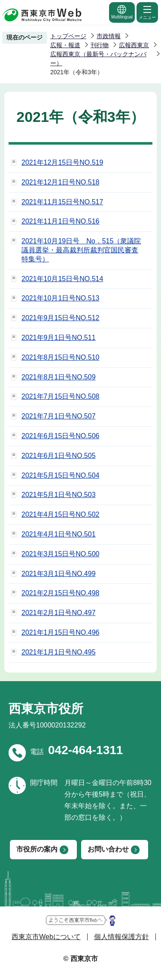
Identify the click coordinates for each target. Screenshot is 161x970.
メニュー (147, 12)
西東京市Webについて (46, 936)
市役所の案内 (37, 849)
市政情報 (109, 36)
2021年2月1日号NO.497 (58, 612)
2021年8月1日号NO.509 (58, 377)
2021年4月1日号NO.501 (58, 534)
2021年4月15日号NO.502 (60, 514)
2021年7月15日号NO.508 (60, 396)
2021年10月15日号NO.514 (62, 278)
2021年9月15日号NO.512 (60, 317)
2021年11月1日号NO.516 (60, 221)
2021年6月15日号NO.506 (60, 436)
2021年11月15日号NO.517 (62, 202)
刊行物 (100, 45)
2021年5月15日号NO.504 (60, 475)
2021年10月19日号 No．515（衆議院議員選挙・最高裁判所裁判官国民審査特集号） (81, 250)
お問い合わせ (108, 849)
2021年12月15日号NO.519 (62, 162)
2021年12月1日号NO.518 (60, 182)
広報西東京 (134, 45)
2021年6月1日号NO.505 (58, 455)
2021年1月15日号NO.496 (60, 632)
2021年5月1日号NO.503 (58, 494)
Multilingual (122, 11)
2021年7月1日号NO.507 (58, 416)
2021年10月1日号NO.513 (60, 298)
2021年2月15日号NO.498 (60, 593)
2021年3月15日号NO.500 (60, 554)
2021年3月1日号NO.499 (58, 573)
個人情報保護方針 (121, 936)
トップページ (68, 36)
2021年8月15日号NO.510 (60, 357)
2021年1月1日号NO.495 (58, 652)
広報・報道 (65, 45)
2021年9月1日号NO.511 (58, 337)
